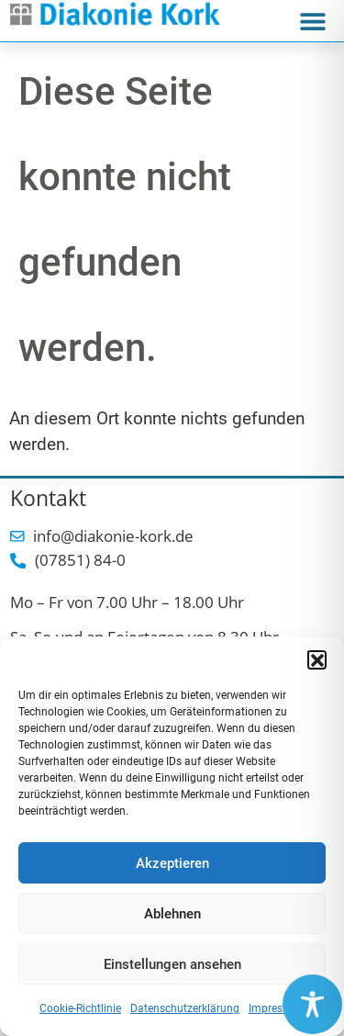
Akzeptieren (172, 863)
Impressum (277, 1008)
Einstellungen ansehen (172, 964)
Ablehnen (172, 914)
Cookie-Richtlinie (80, 1008)
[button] (316, 659)
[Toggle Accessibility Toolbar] (312, 1004)
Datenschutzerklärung (184, 1008)
